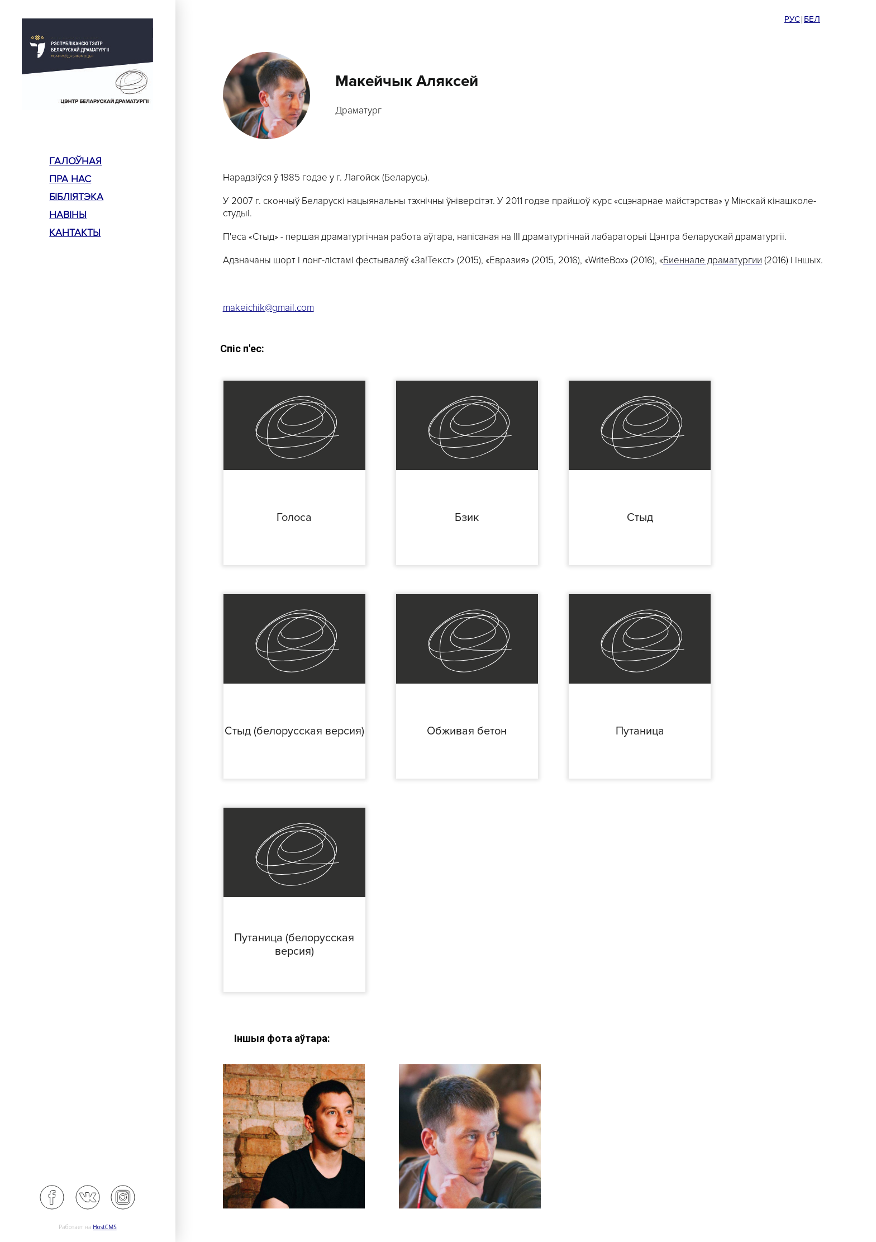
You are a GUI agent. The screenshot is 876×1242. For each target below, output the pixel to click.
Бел (812, 19)
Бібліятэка (76, 197)
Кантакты (75, 232)
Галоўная (75, 161)
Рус (792, 19)
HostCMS (105, 1227)
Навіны (68, 214)
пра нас (70, 179)
